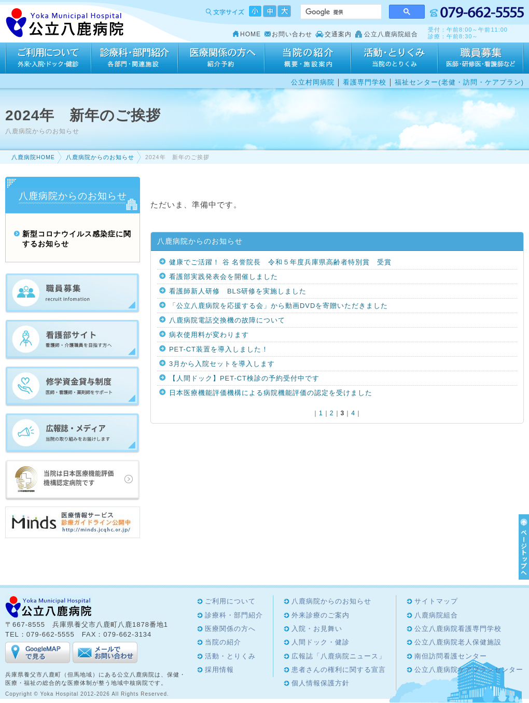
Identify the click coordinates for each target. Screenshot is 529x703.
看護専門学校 (364, 82)
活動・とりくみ (394, 58)
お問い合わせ (292, 34)
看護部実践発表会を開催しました (223, 276)
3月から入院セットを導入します (222, 364)
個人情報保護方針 (320, 683)
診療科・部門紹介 (134, 58)
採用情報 (481, 58)
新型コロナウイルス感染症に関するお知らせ (76, 239)
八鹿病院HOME (33, 157)
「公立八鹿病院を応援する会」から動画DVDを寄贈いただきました (278, 306)
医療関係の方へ (221, 58)
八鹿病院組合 (436, 615)
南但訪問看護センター (450, 656)
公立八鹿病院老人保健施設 (458, 642)
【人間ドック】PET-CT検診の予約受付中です (244, 378)
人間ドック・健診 (320, 642)
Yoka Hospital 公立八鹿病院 (65, 23)
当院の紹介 (307, 58)
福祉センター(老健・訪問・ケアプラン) (459, 82)
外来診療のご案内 (320, 615)
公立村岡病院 (313, 82)
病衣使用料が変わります (209, 335)
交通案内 (338, 34)
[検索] (339, 12)
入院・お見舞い (316, 628)
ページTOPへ (522, 547)
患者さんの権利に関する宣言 (338, 669)
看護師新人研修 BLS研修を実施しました (238, 291)
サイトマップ (436, 601)
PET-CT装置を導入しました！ (219, 349)
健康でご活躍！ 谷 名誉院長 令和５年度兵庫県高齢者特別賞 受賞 (280, 262)
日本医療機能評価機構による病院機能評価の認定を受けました (270, 393)
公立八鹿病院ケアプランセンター (468, 669)
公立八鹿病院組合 (391, 34)
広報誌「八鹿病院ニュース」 (338, 656)
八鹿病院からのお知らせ (100, 157)
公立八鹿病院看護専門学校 (458, 628)
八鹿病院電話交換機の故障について (227, 320)
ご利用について (48, 58)
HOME (250, 34)
